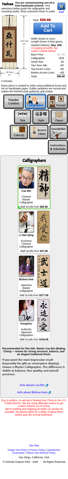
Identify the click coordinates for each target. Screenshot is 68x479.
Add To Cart (48, 28)
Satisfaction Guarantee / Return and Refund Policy (36, 451)
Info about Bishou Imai (34, 392)
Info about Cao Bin (34, 385)
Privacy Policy (37, 449)
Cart (61, 11)
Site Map (34, 445)
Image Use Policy (17, 449)
